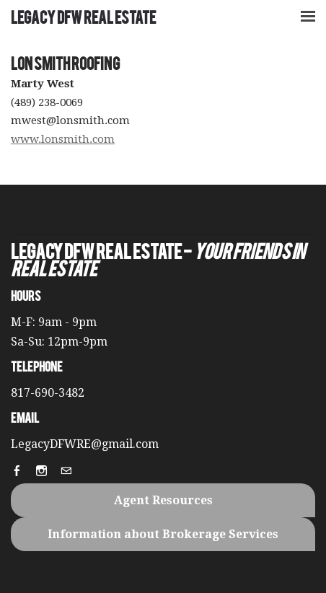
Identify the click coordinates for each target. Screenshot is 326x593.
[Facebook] (22, 472)
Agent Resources (163, 500)
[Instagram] (46, 472)
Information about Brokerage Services (163, 534)
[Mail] (71, 472)
